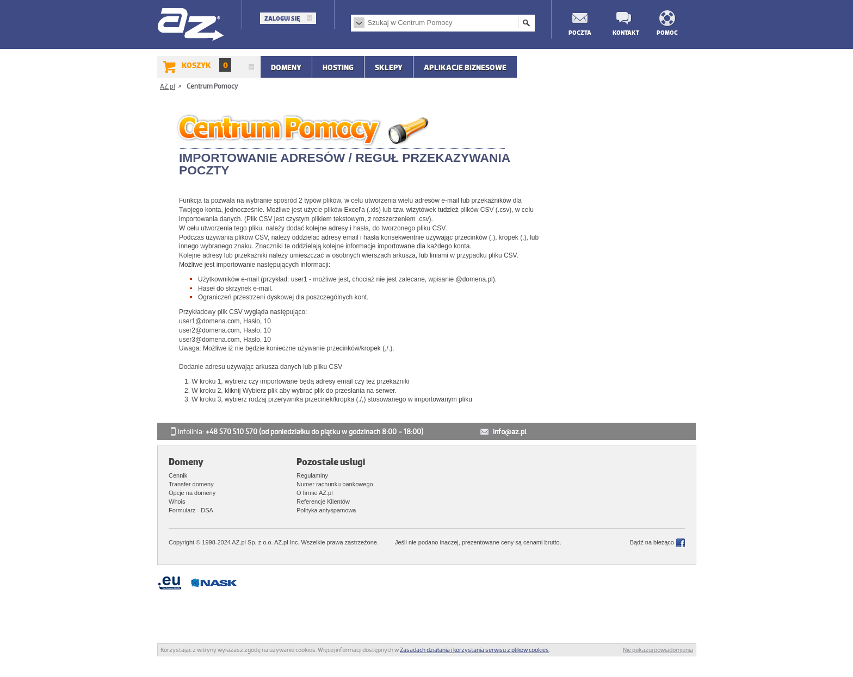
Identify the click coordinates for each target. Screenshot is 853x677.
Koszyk (206, 65)
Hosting (338, 67)
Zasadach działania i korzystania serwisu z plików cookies (474, 650)
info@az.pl (509, 431)
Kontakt (623, 32)
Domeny (286, 67)
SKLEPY (389, 67)
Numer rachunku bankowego (334, 484)
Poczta (579, 32)
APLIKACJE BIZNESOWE (465, 67)
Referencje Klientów (323, 501)
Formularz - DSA (191, 510)
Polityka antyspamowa (326, 510)
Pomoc (667, 32)
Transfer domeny (191, 484)
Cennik (178, 475)
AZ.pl (191, 25)
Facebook (680, 542)
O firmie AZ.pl (314, 493)
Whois (177, 501)
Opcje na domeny (192, 493)
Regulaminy (312, 475)
